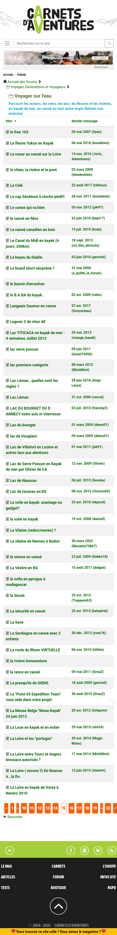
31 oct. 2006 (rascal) (88, 397)
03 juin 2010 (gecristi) (89, 257)
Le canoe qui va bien (27, 207)
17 (79, 808)
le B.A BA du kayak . (27, 295)
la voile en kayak (24, 519)
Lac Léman (19, 397)
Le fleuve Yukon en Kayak (32, 143)
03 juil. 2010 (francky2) (90, 408)
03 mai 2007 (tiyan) (87, 132)
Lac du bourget (22, 425)
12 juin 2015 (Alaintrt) (89, 770)
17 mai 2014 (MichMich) (90, 754)
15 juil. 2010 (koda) (87, 229)
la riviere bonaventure (28, 661)
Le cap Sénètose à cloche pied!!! (37, 197)
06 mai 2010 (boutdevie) (90, 143)
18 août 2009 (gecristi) (89, 683)
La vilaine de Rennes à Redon (35, 541)
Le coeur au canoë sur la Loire (35, 154)
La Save (16, 622)
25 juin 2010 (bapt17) (88, 218)
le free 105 (19, 132)
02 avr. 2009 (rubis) (87, 295)
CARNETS (58, 866)
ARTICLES (8, 877)
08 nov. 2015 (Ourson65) (91, 491)
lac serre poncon (24, 349)
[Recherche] (59, 43)
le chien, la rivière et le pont (33, 170)
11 (32, 808)
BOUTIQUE (58, 888)
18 (87, 808)
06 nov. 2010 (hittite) (88, 650)
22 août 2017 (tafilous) (89, 185)
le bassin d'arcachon (27, 284)
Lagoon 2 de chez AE (28, 322)
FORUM (58, 877)
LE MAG (6, 866)
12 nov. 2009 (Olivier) (88, 463)
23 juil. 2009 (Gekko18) (90, 557)
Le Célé (16, 185)
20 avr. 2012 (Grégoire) (89, 710)
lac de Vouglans (23, 436)
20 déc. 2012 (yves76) (89, 633)
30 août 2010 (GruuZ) (88, 694)
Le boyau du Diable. (26, 257)
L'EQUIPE (109, 866)
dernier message (84, 121)
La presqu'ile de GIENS (29, 683)
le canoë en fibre (24, 218)
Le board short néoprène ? (32, 268)
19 (95, 808)
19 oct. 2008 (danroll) (88, 519)
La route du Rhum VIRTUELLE (35, 650)
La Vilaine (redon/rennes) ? (33, 530)
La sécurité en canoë (27, 611)
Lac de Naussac (23, 480)
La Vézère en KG (24, 568)
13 (47, 808)
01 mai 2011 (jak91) (87, 447)
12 (40, 808)
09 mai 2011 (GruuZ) (88, 672)
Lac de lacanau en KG (28, 491)
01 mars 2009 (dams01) (90, 425)
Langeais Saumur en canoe (33, 306)
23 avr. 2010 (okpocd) (88, 502)
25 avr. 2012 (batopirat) (90, 611)
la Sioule (17, 595)
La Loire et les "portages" (31, 738)
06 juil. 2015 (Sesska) (88, 480)
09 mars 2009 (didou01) (90, 436)
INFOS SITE (108, 877)
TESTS (5, 888)
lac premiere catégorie (29, 365)
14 (55, 808)
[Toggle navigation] (7, 43)
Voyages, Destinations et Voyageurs (38, 87)
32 (108, 808)
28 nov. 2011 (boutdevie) (91, 196)
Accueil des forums (22, 82)
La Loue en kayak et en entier (35, 727)
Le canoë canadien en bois (32, 230)
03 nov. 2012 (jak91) (87, 207)
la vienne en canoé (26, 557)
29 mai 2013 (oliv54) (88, 727)
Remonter (15, 817)
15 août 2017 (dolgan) (89, 568)
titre (9, 121)
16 (71, 808)
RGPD (112, 888)
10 (24, 808)
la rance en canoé (25, 672)
